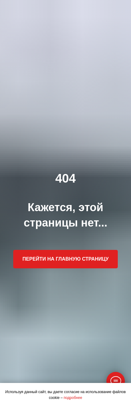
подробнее (73, 398)
